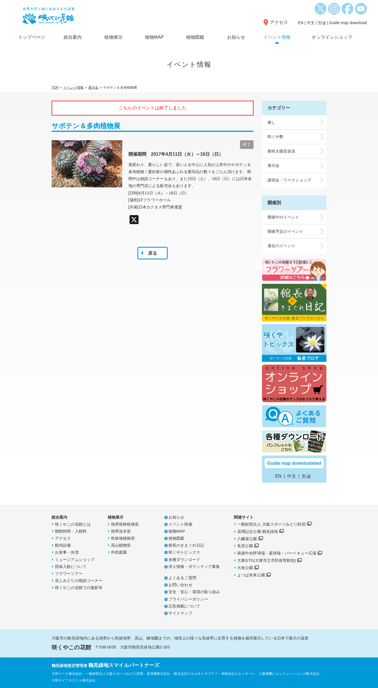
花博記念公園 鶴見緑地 (257, 531)
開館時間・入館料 (71, 531)
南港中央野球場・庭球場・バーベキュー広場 (276, 553)
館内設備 (63, 545)
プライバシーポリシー (188, 599)
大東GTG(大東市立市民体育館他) (266, 560)
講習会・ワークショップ (289, 180)
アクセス (279, 22)
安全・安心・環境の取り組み (194, 592)
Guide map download (348, 22)
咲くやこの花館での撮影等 (78, 587)
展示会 (93, 87)
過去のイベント (281, 245)
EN (300, 22)
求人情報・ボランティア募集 (194, 566)
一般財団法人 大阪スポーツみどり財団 (271, 524)
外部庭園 (119, 552)
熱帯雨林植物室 (125, 524)
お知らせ (236, 37)
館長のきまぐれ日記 (186, 545)
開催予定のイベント (285, 231)
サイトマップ (180, 613)
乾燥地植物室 (123, 538)
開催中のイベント (283, 217)
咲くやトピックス (184, 552)
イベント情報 (277, 37)
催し (271, 122)
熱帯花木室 (121, 531)
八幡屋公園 (247, 539)
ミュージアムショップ (75, 559)
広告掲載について (184, 606)
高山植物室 (121, 545)
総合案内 (73, 37)
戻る (152, 253)
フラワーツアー (69, 573)
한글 (322, 22)
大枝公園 (245, 567)
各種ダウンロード (184, 559)
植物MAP (154, 37)
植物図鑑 (195, 37)
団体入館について (71, 566)
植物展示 (113, 37)
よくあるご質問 (182, 578)
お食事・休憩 (67, 552)
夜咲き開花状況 (281, 151)
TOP (55, 87)
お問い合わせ (180, 585)
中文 (311, 22)
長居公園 (245, 546)
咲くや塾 (275, 136)
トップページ (31, 37)
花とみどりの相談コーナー (78, 580)
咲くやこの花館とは (73, 524)
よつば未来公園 (251, 575)
